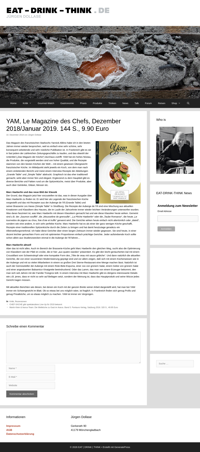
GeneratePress (122, 447)
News (125, 103)
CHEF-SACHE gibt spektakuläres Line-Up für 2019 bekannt (36, 304)
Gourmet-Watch (46, 103)
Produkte (97, 103)
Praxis (83, 103)
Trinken (112, 103)
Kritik (29, 103)
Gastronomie (67, 103)
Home (13, 103)
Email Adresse (164, 211)
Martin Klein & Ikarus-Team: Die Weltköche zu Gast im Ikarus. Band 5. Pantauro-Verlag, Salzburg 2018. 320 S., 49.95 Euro (64, 307)
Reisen (161, 103)
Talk (137, 103)
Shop (178, 103)
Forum (148, 103)
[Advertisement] (177, 299)
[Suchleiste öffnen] (188, 103)
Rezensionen (21, 301)
